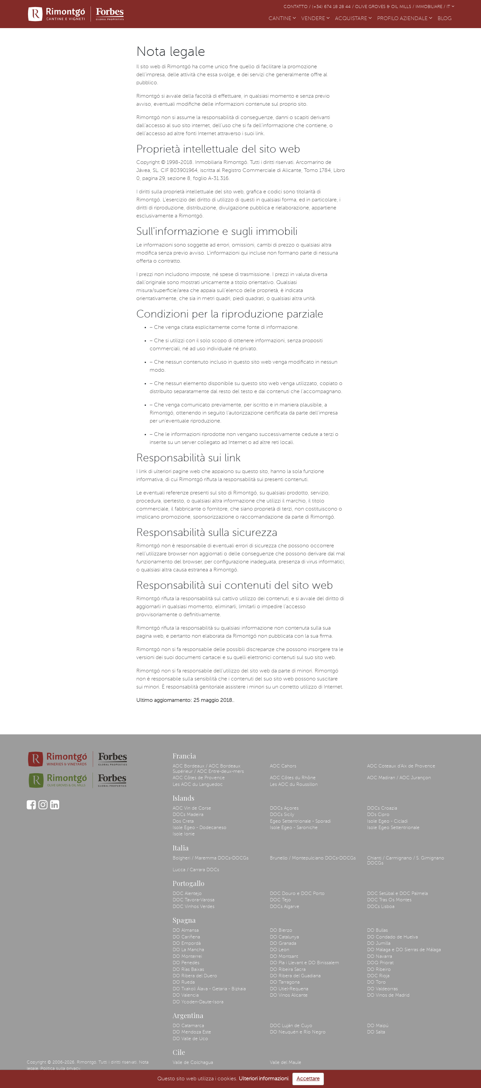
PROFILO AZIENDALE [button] (404, 18)
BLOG (446, 18)
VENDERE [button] (315, 18)
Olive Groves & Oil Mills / (385, 7)
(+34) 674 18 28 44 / (333, 7)
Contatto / (298, 7)
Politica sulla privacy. (60, 1069)
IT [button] (450, 7)
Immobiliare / (431, 7)
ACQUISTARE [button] (353, 18)
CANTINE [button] (282, 18)
